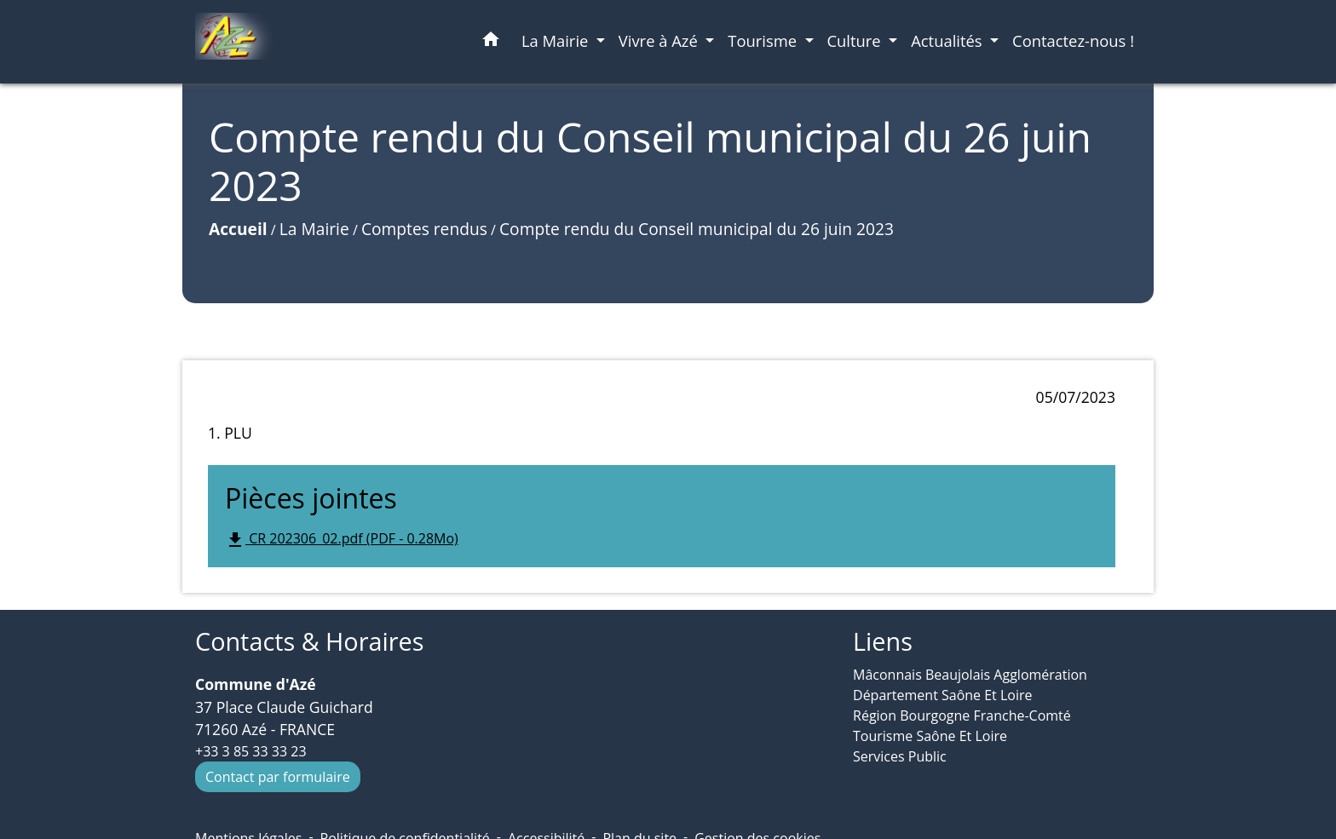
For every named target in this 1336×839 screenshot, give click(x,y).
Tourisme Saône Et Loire (930, 736)
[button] (491, 42)
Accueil (238, 228)
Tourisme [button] (764, 40)
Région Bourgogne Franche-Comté (962, 715)
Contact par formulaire (277, 776)
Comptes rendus (424, 228)
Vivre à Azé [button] (660, 40)
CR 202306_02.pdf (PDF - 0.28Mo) (341, 539)
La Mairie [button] (556, 40)
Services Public (900, 756)
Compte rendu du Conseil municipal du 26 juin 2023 (696, 228)
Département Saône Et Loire (943, 695)
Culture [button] (856, 40)
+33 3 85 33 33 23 (251, 751)
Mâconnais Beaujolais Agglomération (970, 674)
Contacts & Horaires (309, 642)
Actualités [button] (948, 40)
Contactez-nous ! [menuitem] (1073, 40)
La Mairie (314, 228)
